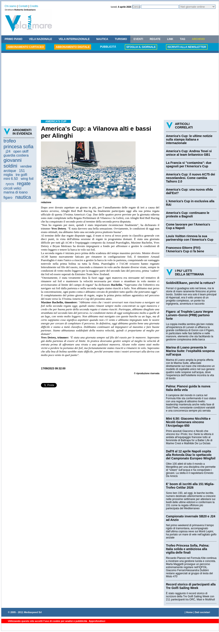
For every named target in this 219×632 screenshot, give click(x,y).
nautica (23, 197)
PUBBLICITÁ (108, 46)
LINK (170, 39)
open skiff (20, 151)
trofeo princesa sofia (18, 143)
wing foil (27, 179)
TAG (182, 39)
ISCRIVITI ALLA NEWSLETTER (186, 47)
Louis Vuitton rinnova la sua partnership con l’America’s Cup (189, 237)
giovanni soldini (13, 163)
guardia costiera (16, 155)
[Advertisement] (110, 87)
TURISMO (121, 39)
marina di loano (16, 192)
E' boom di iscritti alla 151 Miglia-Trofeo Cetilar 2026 (190, 485)
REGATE (155, 39)
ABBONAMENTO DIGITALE (73, 47)
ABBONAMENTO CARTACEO (25, 47)
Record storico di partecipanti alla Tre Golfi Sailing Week (191, 586)
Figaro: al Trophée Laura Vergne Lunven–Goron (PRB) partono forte (189, 315)
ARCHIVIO (198, 39)
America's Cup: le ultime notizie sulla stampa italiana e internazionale (189, 139)
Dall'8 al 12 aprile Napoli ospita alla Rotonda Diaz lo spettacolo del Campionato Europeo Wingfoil (190, 455)
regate (24, 183)
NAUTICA (102, 39)
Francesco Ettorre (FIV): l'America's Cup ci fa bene (185, 249)
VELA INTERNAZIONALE (74, 39)
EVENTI (138, 39)
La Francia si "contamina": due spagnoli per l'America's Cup (188, 164)
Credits (34, 6)
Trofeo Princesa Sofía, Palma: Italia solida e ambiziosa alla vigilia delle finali (187, 549)
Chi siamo (10, 6)
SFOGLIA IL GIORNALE (141, 47)
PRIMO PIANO (13, 39)
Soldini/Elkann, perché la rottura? (190, 283)
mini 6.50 (11, 179)
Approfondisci (96, 621)
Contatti (23, 6)
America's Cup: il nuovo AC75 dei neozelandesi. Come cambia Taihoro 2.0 (190, 178)
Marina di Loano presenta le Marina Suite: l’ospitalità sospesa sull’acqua (190, 351)
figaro (8, 197)
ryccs (10, 184)
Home (189, 612)
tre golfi (21, 175)
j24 (8, 151)
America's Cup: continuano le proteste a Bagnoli (187, 214)
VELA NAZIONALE (40, 39)
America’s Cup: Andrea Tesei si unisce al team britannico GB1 (189, 152)
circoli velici (12, 188)
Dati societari (202, 612)
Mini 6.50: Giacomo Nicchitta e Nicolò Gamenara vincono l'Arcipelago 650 (188, 422)
